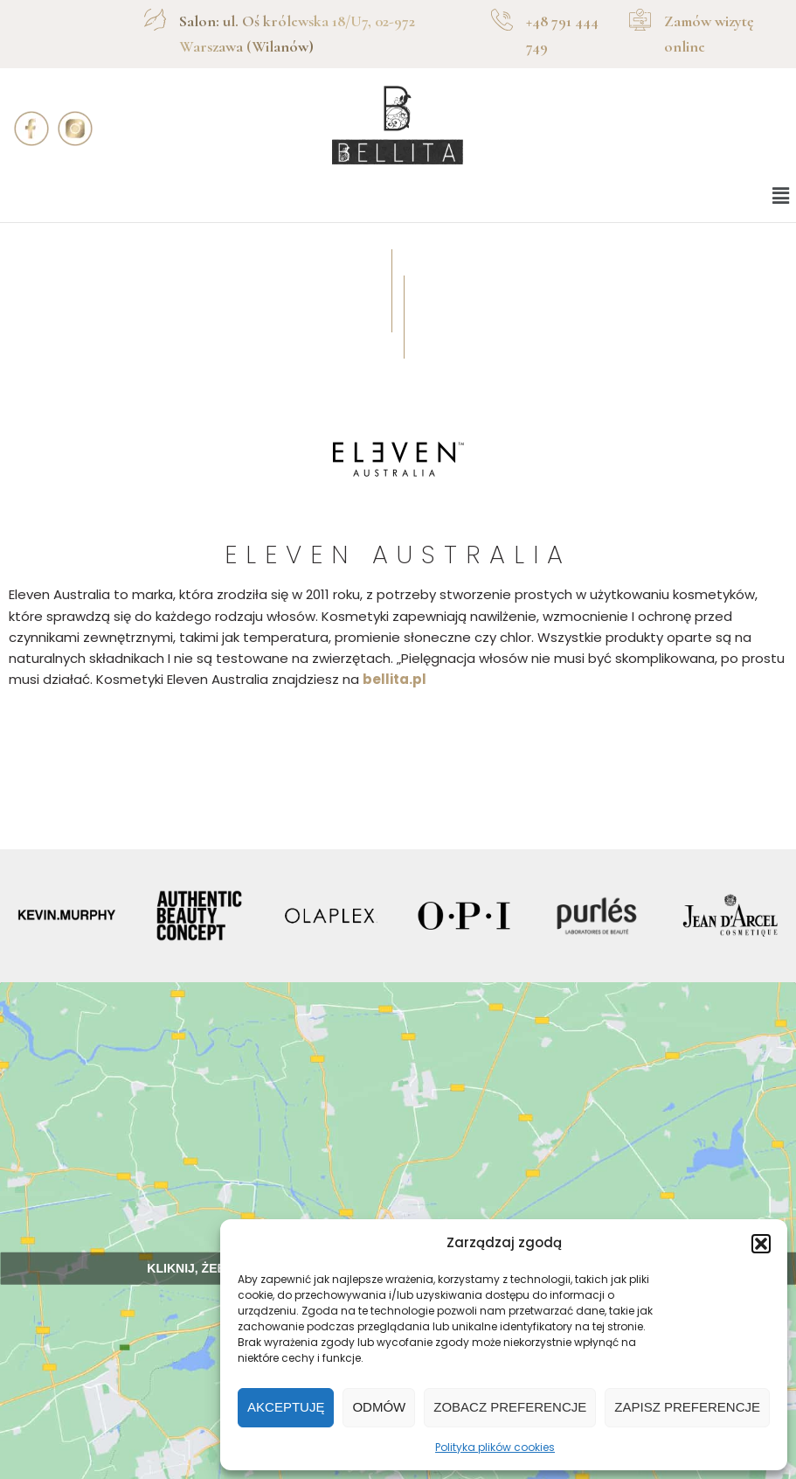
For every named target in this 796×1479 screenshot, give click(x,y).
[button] (761, 1243)
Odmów (378, 1406)
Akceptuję (285, 1406)
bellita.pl (394, 679)
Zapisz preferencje (687, 1406)
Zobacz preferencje (509, 1406)
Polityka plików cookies (495, 1447)
